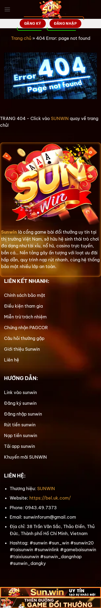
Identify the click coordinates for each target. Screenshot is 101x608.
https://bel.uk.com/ (50, 498)
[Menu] (7, 9)
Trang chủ (21, 38)
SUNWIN (60, 118)
